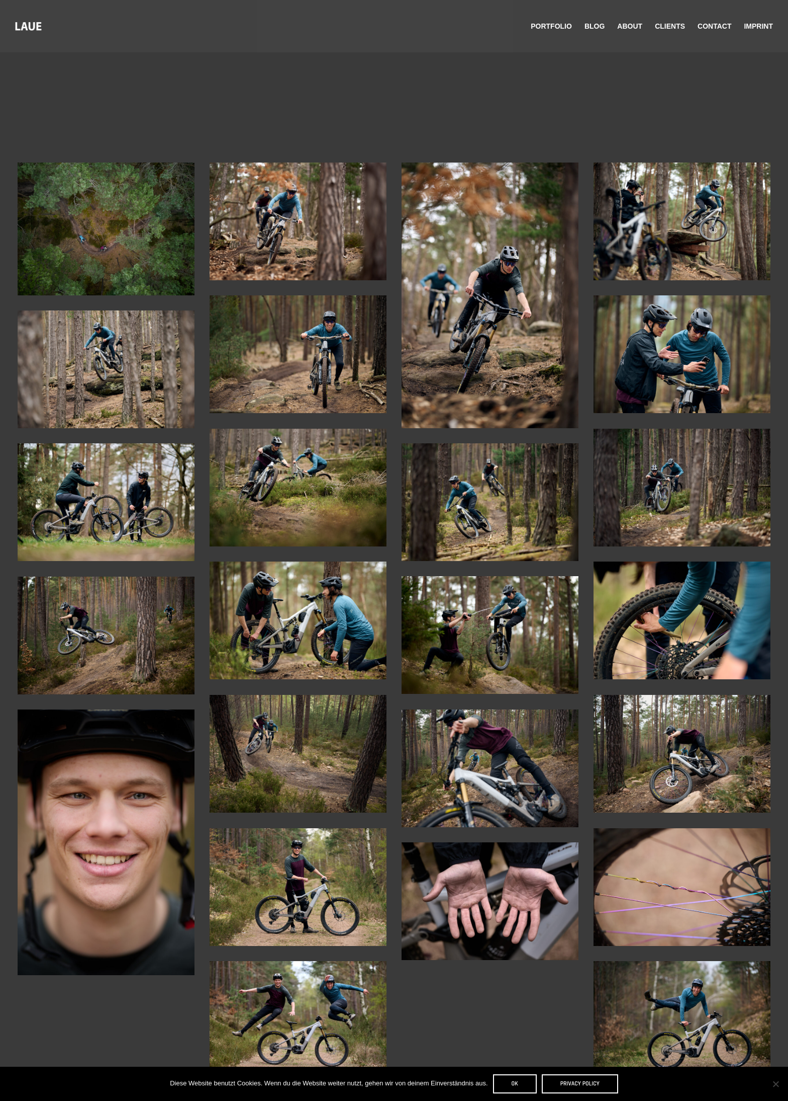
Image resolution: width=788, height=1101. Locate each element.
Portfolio (551, 26)
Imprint (758, 26)
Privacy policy (580, 1083)
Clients (670, 26)
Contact (714, 26)
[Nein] (775, 1084)
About (629, 26)
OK (515, 1083)
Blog (594, 26)
